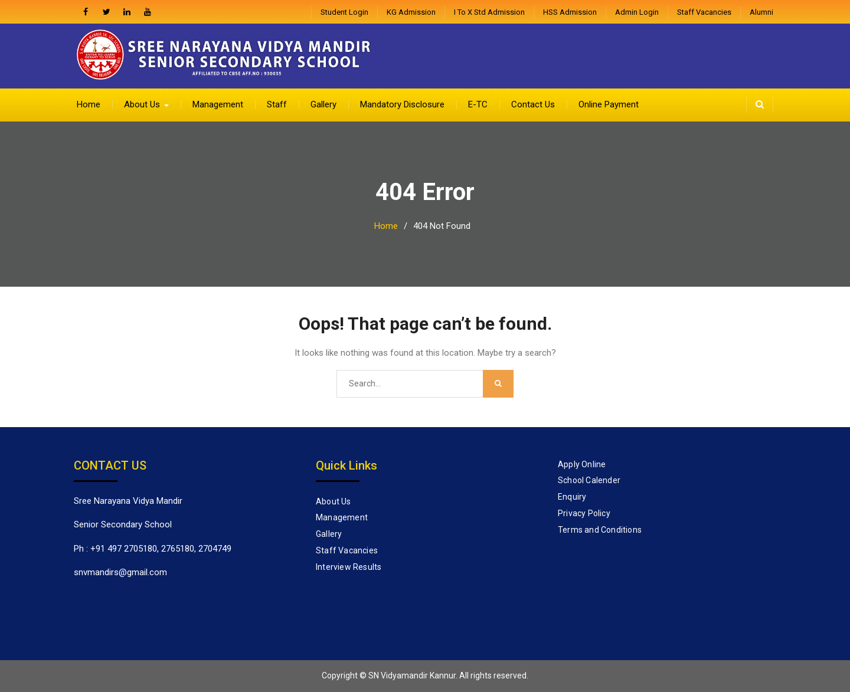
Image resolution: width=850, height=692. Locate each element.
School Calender (589, 480)
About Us (142, 104)
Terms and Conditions (600, 529)
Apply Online (582, 464)
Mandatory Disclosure (402, 104)
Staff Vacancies (704, 12)
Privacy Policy (584, 513)
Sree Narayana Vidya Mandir (128, 501)
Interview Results (348, 567)
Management (217, 104)
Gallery (323, 104)
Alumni (761, 12)
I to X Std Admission (489, 12)
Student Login (344, 12)
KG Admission (411, 12)
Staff (277, 104)
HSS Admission (570, 12)
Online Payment (608, 104)
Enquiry (572, 496)
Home (88, 104)
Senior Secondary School (123, 524)
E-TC (478, 104)
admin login (637, 12)
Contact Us (533, 104)
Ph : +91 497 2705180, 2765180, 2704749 (152, 548)
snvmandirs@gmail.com (120, 572)
